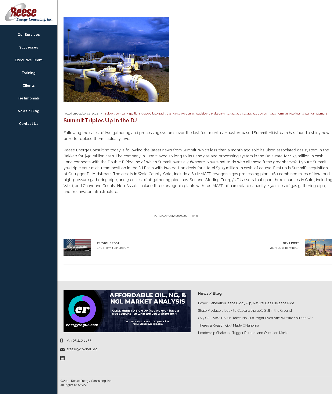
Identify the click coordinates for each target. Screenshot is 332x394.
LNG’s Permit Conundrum (77, 247)
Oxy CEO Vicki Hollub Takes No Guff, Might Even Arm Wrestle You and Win (255, 318)
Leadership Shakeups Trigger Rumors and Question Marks (243, 333)
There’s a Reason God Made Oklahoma (228, 325)
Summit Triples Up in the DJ (100, 120)
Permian (282, 113)
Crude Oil (147, 113)
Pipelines (294, 113)
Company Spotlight (128, 113)
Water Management (314, 113)
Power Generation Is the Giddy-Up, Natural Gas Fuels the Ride (246, 303)
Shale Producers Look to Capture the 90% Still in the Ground (245, 311)
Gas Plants (173, 113)
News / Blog (210, 293)
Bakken (109, 113)
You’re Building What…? (284, 245)
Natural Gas (233, 113)
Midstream (218, 113)
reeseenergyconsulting (173, 215)
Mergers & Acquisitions (195, 113)
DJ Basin (159, 113)
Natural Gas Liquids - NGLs (259, 113)
